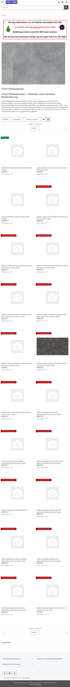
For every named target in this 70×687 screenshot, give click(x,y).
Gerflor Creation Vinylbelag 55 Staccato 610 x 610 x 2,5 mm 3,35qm (16, 413)
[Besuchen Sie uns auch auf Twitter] (10, 673)
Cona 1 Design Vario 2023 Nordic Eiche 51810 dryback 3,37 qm (52, 169)
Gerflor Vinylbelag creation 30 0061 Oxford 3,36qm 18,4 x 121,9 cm (51, 609)
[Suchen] (66, 7)
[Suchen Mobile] (33, 7)
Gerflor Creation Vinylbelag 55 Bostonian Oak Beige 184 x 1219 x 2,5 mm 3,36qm (52, 315)
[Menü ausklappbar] (3, 1)
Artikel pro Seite (31, 119)
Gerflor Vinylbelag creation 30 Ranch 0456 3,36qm (15, 218)
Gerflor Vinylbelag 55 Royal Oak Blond (14, 510)
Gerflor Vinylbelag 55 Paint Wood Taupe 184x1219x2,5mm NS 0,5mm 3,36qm (50, 462)
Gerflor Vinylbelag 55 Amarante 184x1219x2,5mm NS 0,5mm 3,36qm (49, 413)
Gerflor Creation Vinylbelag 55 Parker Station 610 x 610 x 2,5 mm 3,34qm (51, 364)
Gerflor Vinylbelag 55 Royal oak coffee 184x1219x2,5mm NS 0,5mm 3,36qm (49, 511)
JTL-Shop (38, 684)
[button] (59, 2)
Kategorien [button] (6, 642)
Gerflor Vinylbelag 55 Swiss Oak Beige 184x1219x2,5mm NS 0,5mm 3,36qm (14, 560)
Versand (27, 678)
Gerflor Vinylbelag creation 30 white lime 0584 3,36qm (17, 169)
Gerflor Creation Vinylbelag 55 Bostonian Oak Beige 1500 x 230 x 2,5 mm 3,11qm (16, 315)
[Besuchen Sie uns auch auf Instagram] (14, 673)
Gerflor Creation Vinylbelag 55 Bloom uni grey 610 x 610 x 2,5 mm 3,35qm (17, 266)
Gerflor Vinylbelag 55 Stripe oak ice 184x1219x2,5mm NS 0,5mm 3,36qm (14, 609)
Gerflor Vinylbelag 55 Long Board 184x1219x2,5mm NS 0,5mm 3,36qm (14, 462)
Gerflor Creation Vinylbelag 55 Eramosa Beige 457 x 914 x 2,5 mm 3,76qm (17, 364)
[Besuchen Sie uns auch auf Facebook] (5, 673)
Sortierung (16, 119)
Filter (5, 119)
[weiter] (66, 128)
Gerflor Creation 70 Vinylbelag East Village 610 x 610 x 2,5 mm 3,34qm (52, 218)
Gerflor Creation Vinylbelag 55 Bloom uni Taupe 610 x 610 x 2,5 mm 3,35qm (52, 266)
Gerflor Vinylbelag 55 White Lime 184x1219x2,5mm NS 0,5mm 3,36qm (49, 560)
